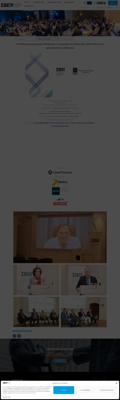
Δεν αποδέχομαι (85, 390)
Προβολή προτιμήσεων (107, 390)
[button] (117, 383)
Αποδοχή (63, 390)
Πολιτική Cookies (6, 397)
